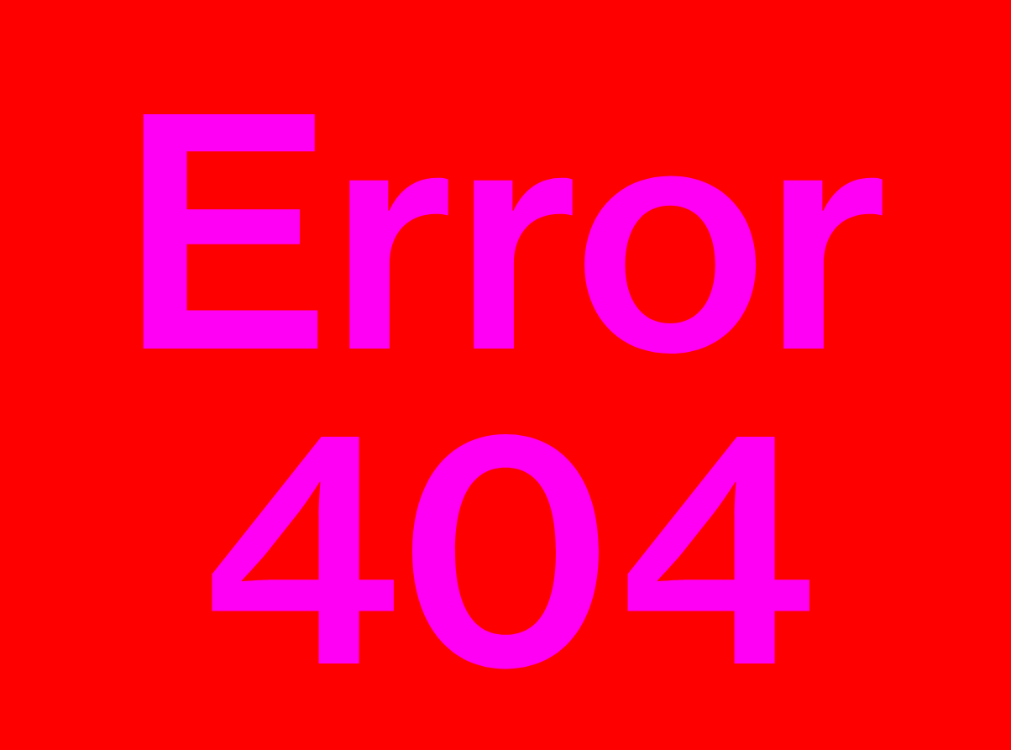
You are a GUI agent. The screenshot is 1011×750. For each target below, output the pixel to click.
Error (506, 390)
